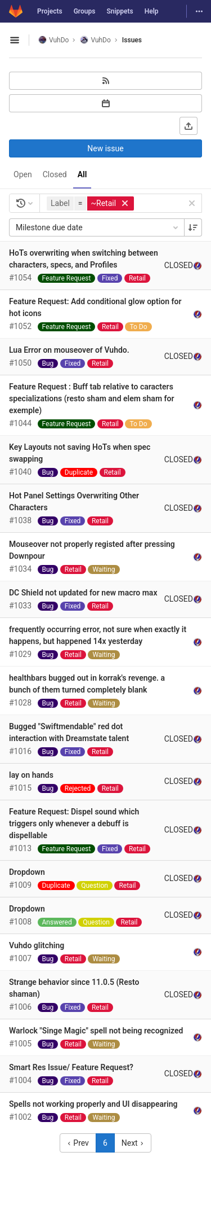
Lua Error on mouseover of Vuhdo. (69, 349)
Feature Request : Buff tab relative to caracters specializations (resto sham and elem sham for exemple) (91, 398)
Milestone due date (98, 227)
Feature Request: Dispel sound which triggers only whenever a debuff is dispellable (74, 823)
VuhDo (53, 40)
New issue (105, 148)
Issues (132, 40)
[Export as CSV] (188, 126)
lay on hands (31, 774)
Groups (85, 11)
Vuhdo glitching (36, 945)
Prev (78, 1142)
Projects (49, 11)
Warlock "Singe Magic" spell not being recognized (96, 1030)
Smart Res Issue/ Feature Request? (71, 1067)
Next (133, 1142)
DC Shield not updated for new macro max (83, 592)
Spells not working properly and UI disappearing (93, 1104)
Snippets (119, 11)
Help (152, 11)
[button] (92, 203)
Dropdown (27, 872)
